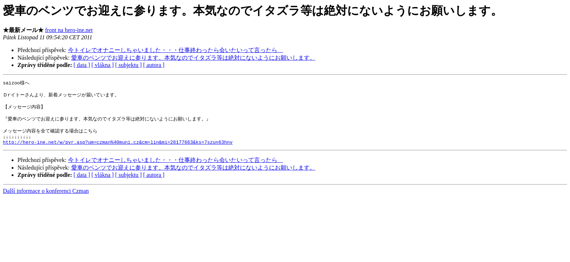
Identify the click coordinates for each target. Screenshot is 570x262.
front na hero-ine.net (69, 30)
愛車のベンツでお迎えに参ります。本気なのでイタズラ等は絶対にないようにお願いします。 (193, 58)
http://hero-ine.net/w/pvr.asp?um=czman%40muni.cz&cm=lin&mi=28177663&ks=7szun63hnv (118, 150)
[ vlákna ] (103, 65)
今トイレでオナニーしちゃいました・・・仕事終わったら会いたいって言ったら (175, 50)
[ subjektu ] (128, 65)
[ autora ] (154, 65)
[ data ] (81, 65)
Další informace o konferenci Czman (46, 199)
